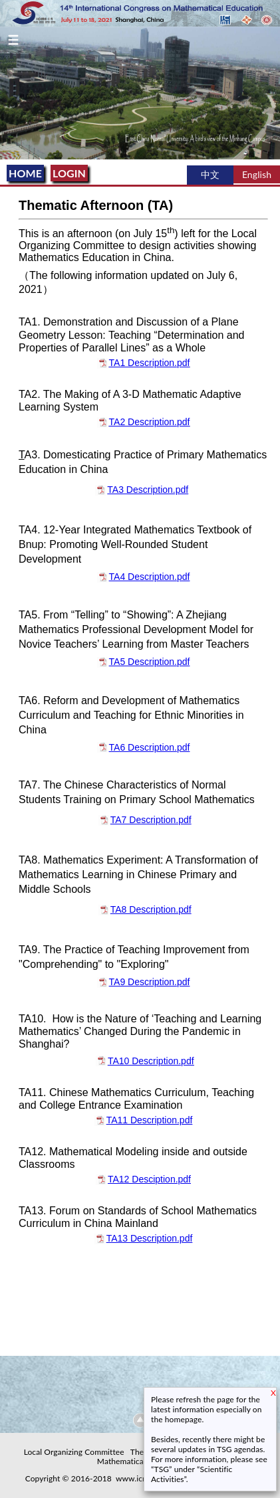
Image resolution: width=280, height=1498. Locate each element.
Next (275, 92)
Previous (5, 92)
